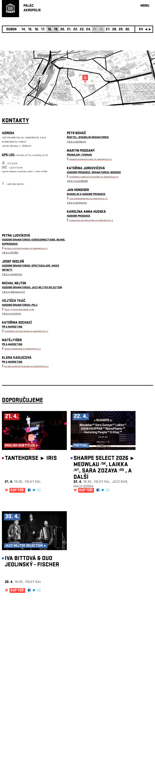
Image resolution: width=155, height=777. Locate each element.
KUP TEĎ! (17, 490)
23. (82, 29)
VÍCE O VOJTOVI (11, 313)
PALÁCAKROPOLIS (32, 8)
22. (75, 29)
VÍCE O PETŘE (10, 252)
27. (108, 29)
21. (69, 29)
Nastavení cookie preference (17, 725)
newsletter (128, 681)
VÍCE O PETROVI (76, 141)
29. (121, 29)
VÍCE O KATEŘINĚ (77, 181)
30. (127, 29)
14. (23, 29)
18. (50, 29)
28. (114, 29)
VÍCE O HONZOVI (77, 202)
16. (37, 29)
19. (56, 29)
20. (62, 29)
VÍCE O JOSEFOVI (12, 274)
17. (43, 29)
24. (88, 29)
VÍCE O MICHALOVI (13, 291)
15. (30, 29)
